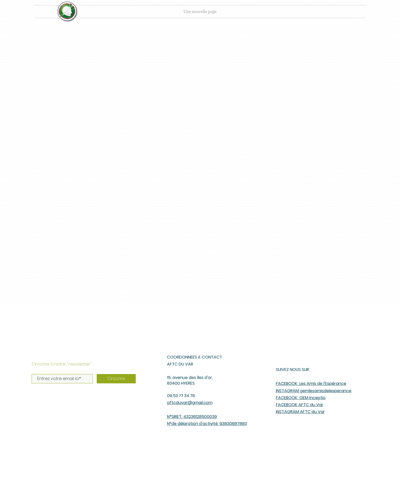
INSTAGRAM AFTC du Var (300, 412)
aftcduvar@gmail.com (190, 403)
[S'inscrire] (116, 378)
